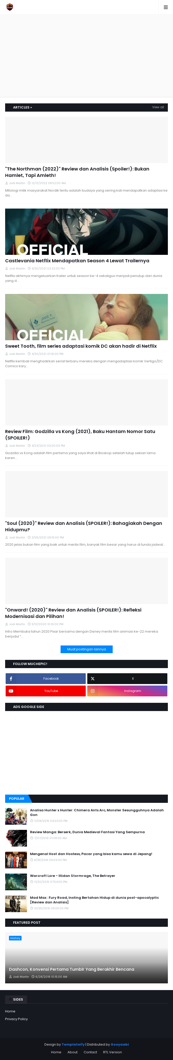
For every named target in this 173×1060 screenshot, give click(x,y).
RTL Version (112, 1052)
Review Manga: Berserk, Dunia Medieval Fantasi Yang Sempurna (87, 832)
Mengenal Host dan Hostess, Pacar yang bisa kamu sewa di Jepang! (91, 854)
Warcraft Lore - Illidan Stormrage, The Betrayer (72, 876)
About (73, 1052)
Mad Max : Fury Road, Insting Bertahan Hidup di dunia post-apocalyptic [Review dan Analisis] (94, 900)
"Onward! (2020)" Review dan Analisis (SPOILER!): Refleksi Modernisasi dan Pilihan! (73, 613)
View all (158, 107)
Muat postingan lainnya (86, 649)
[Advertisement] (89, 56)
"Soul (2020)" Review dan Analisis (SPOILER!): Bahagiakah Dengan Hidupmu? (83, 526)
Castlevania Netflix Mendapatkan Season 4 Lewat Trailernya (77, 260)
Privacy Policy (16, 1019)
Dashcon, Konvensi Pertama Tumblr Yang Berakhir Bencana (71, 969)
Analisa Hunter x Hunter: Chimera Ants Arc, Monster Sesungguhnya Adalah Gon (97, 812)
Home (10, 1011)
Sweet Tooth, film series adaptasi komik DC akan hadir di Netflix (81, 346)
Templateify (73, 1044)
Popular (16, 798)
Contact (90, 1052)
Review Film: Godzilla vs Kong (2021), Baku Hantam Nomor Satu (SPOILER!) (80, 434)
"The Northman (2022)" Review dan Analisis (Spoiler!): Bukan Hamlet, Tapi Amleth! (77, 172)
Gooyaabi (120, 1044)
